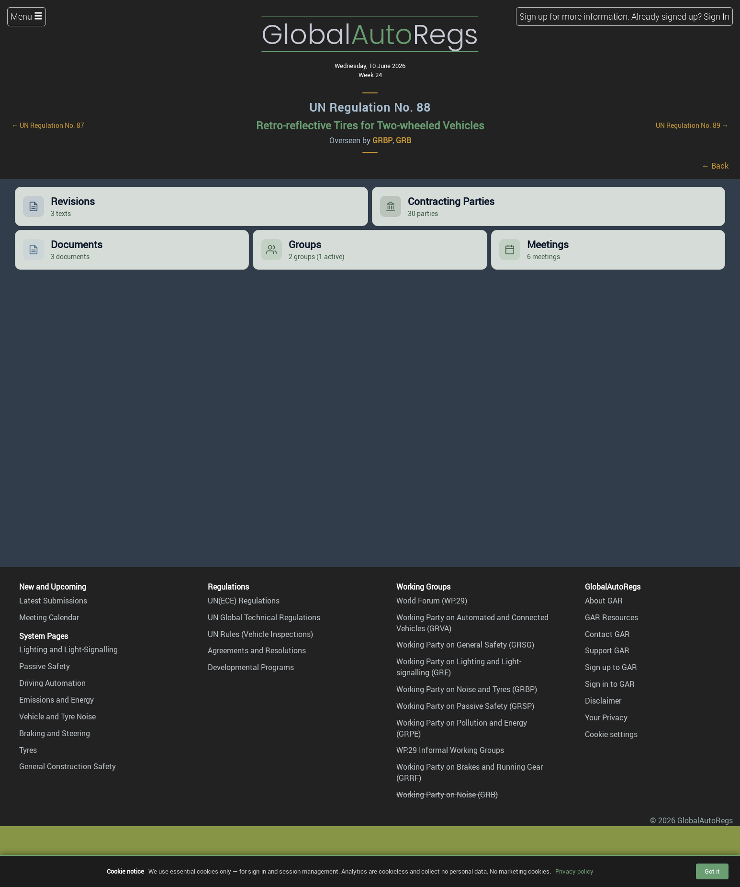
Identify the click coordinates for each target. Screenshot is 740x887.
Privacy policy (574, 871)
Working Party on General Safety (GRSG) (465, 644)
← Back (715, 165)
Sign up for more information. (574, 16)
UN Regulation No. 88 (370, 107)
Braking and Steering (54, 733)
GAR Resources (611, 617)
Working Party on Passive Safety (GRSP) (465, 706)
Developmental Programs (251, 667)
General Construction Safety (67, 766)
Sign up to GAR (611, 667)
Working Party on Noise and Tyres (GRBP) (466, 689)
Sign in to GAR (610, 684)
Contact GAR (607, 634)
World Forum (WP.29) (431, 600)
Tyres (28, 750)
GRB (403, 140)
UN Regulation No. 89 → (692, 125)
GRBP (382, 140)
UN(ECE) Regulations (244, 600)
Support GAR (607, 650)
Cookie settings (611, 734)
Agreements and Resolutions (257, 650)
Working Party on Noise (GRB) (447, 794)
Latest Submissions (53, 600)
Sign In (716, 16)
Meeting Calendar (49, 617)
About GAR (604, 600)
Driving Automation (52, 683)
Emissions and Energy (56, 699)
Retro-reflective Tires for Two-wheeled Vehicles (370, 125)
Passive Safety (44, 666)
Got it (712, 871)
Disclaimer (603, 700)
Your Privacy (606, 717)
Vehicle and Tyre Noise (57, 716)
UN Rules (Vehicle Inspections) (260, 634)
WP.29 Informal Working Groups (450, 750)
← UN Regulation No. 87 (47, 125)
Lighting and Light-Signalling (68, 649)
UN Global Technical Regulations (264, 617)
